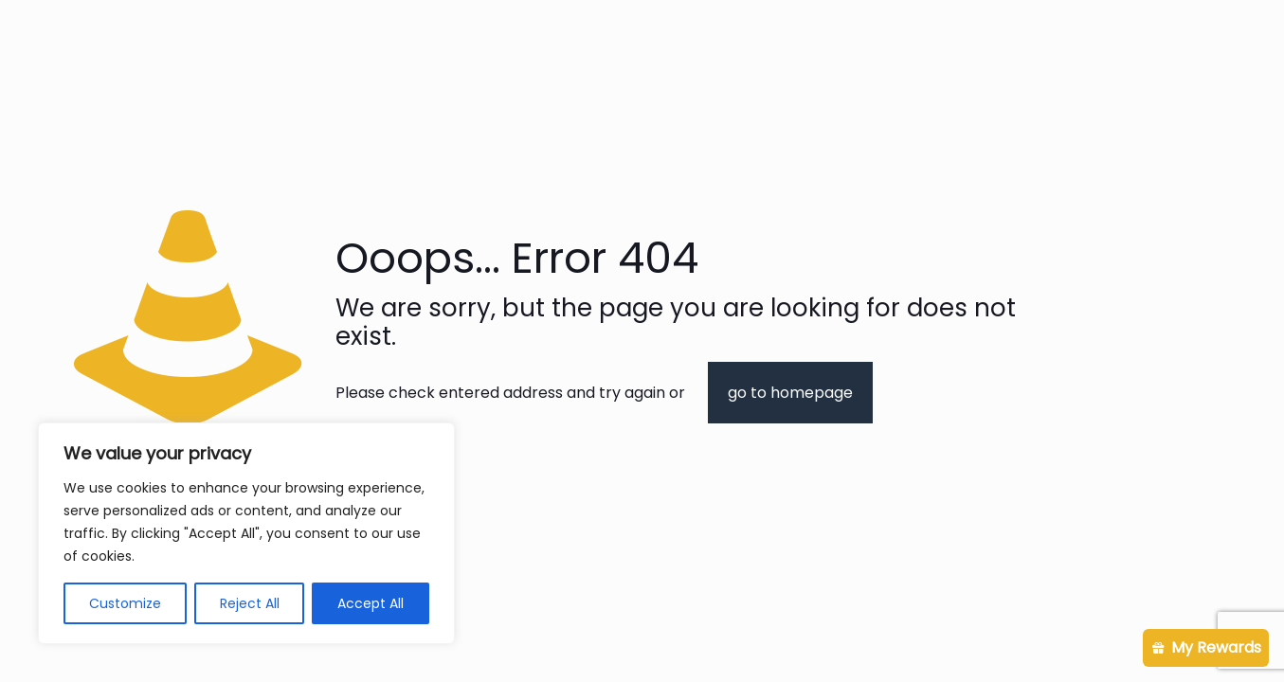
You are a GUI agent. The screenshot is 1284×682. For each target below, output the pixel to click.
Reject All (250, 603)
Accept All (370, 603)
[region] (246, 533)
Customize (125, 603)
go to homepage (790, 393)
